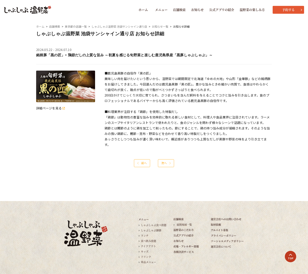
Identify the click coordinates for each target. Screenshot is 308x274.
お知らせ (197, 9)
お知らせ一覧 (160, 26)
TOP (290, 257)
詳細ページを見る (50, 108)
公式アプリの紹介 (221, 9)
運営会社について (221, 246)
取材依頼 (216, 224)
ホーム (143, 9)
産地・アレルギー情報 (186, 246)
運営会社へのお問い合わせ (226, 219)
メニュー (161, 9)
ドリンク (146, 257)
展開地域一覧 (184, 224)
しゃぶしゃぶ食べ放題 (153, 225)
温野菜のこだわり (183, 230)
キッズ (144, 251)
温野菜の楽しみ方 (252, 9)
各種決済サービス (183, 252)
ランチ (144, 235)
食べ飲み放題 (148, 241)
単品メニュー (148, 262)
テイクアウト (148, 246)
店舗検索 (179, 9)
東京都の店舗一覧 (76, 26)
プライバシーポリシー (223, 235)
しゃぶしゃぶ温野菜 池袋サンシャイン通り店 (119, 26)
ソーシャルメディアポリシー (227, 241)
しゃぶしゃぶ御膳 (151, 230)
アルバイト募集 (219, 230)
